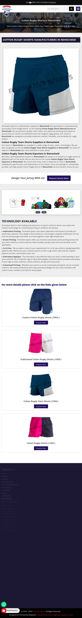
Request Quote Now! (59, 178)
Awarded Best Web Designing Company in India (55, 615)
